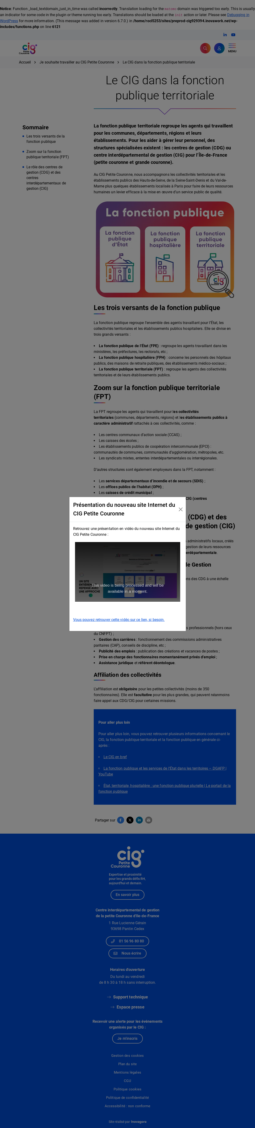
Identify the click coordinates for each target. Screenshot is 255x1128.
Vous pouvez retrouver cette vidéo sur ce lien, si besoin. (119, 619)
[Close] (181, 509)
